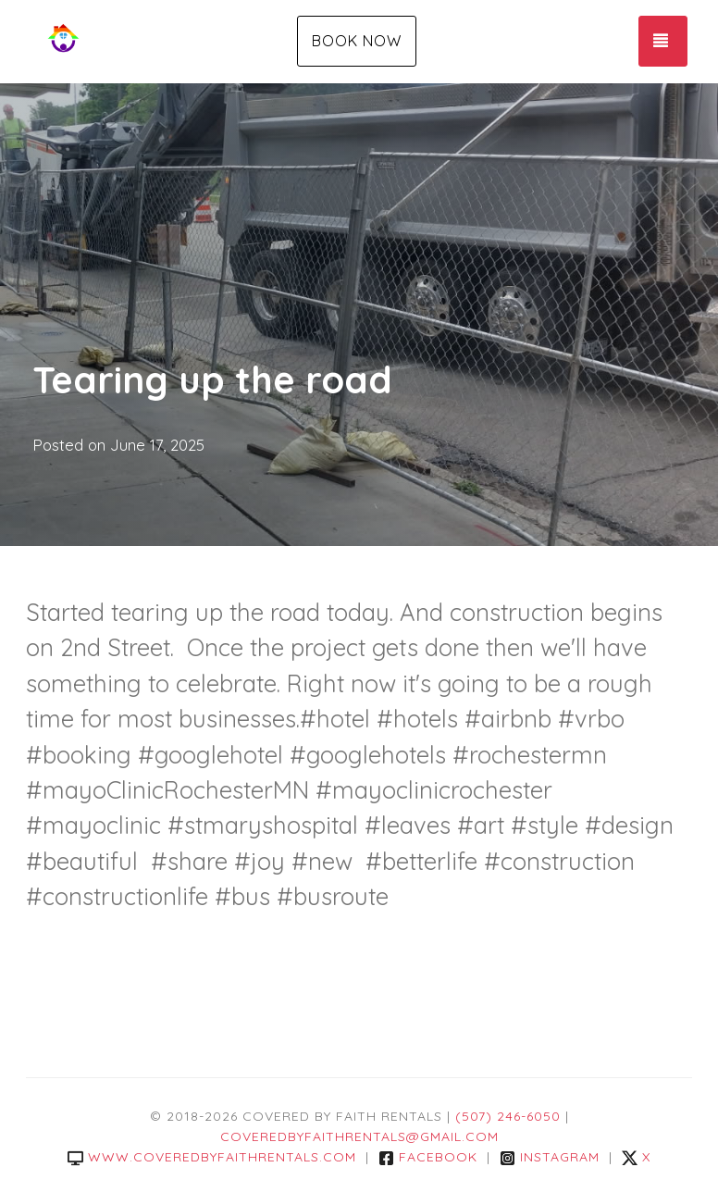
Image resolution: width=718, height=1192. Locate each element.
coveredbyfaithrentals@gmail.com (359, 1136)
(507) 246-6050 (508, 1116)
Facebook (427, 1157)
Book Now (357, 40)
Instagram (550, 1157)
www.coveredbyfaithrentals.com (212, 1157)
